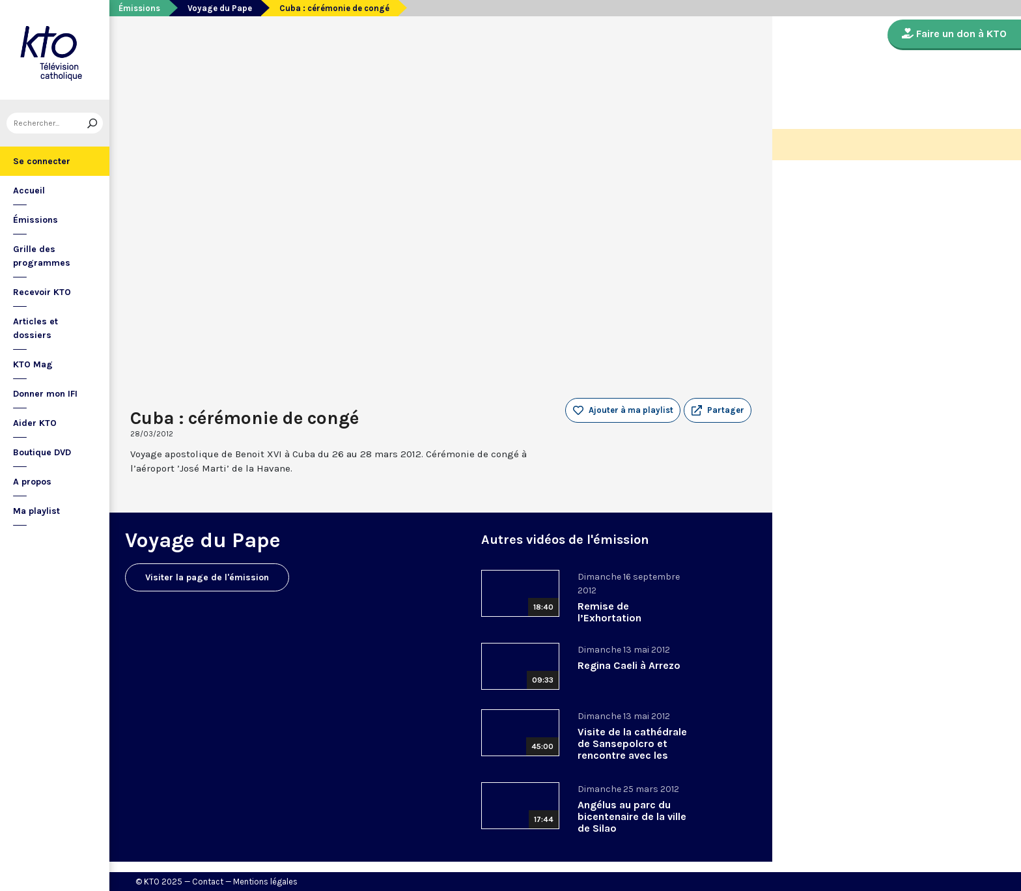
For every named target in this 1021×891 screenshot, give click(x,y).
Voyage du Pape (220, 8)
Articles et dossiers (35, 328)
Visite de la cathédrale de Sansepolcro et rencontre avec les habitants (632, 749)
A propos (32, 481)
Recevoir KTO (42, 292)
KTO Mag (33, 364)
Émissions (35, 219)
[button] (717, 410)
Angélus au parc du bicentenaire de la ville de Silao (632, 816)
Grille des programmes (41, 256)
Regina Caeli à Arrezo (629, 665)
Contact (207, 881)
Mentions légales (265, 881)
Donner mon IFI (45, 393)
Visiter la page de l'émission (207, 577)
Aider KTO (35, 423)
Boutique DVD (42, 452)
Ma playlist (36, 510)
